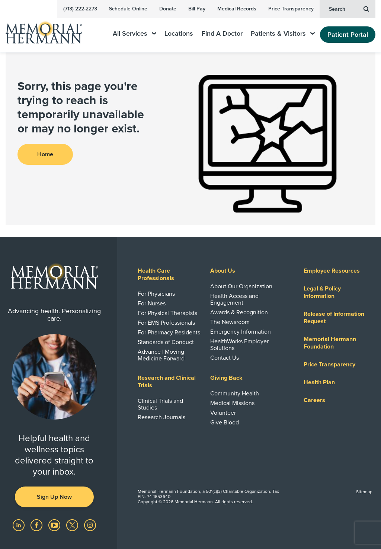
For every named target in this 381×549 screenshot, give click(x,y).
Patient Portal (347, 34)
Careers (314, 400)
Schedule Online (128, 9)
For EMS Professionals (166, 323)
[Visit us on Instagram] (90, 525)
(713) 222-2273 (80, 9)
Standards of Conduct (166, 342)
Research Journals (161, 417)
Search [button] (349, 8)
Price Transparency (291, 9)
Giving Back (226, 378)
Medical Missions (232, 403)
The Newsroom (230, 322)
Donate (167, 9)
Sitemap (364, 491)
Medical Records (236, 9)
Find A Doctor (222, 34)
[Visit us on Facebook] (37, 525)
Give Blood (224, 422)
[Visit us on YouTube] (55, 525)
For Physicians (156, 293)
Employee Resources (332, 270)
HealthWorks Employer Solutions (239, 344)
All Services (134, 34)
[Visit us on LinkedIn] (19, 525)
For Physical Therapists (167, 313)
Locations (178, 34)
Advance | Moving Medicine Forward (161, 355)
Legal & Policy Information (322, 292)
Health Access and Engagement (234, 299)
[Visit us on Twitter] (73, 525)
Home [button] (45, 154)
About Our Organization (241, 286)
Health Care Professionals (156, 274)
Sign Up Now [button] (54, 497)
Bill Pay (196, 9)
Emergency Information (240, 331)
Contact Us (224, 357)
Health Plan (319, 382)
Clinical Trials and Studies (160, 404)
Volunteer (223, 413)
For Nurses (152, 303)
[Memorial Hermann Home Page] (49, 29)
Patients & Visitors (283, 34)
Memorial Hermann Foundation (330, 343)
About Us (222, 270)
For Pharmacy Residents (169, 332)
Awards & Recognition (239, 312)
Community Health (234, 393)
